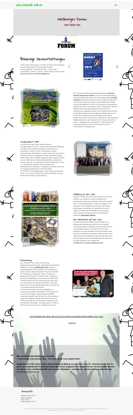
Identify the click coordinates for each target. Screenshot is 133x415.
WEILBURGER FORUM (29, 5)
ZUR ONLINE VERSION (88, 215)
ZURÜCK (72, 323)
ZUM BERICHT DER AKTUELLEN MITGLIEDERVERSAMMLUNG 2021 (66, 316)
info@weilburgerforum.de (28, 372)
